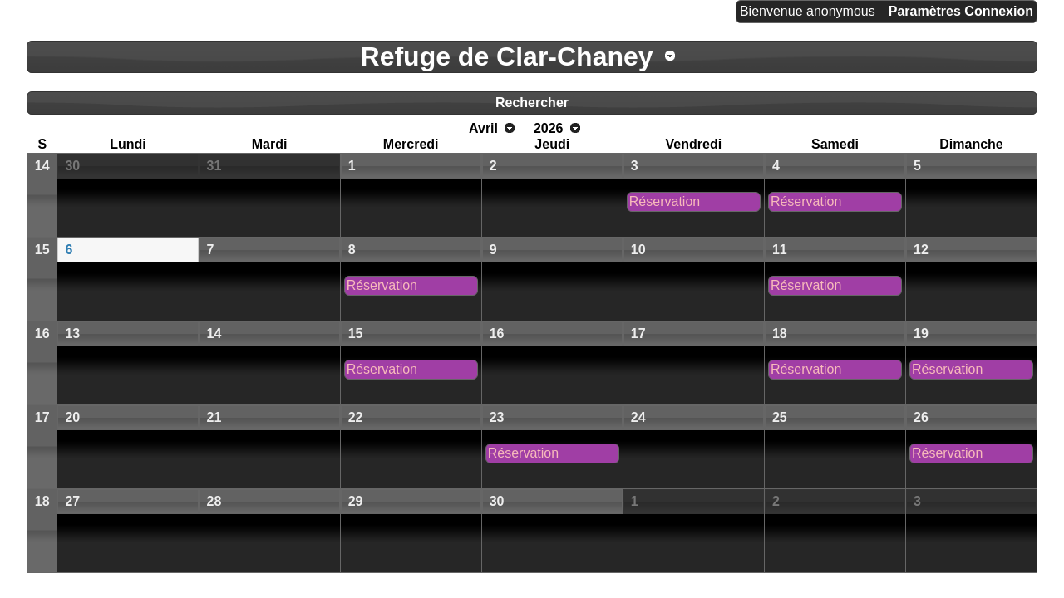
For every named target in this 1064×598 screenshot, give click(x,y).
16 (42, 333)
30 (72, 166)
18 (779, 333)
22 (355, 417)
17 (638, 333)
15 (42, 250)
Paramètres (925, 11)
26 (921, 417)
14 (42, 166)
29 (355, 501)
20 (72, 417)
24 (638, 417)
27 (72, 501)
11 (779, 250)
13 (72, 333)
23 (497, 417)
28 (214, 501)
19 (921, 333)
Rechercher (532, 103)
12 (921, 250)
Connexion (998, 11)
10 (638, 250)
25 (779, 417)
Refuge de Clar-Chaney (507, 56)
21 (214, 417)
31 (214, 166)
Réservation (664, 201)
